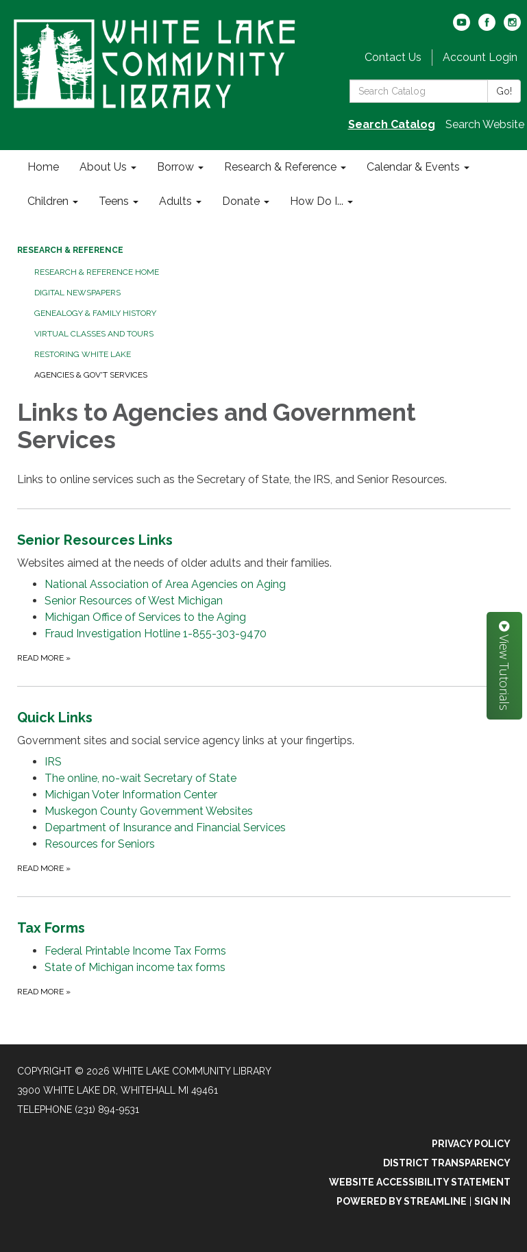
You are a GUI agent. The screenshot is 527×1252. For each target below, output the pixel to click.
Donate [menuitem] (241, 201)
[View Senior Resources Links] (264, 551)
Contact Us (393, 57)
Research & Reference (70, 250)
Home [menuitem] (43, 166)
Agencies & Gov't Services (90, 375)
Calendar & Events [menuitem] (413, 166)
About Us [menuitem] (103, 166)
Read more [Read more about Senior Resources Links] (44, 658)
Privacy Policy (471, 1143)
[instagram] (512, 27)
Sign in (492, 1201)
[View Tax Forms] (264, 928)
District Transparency (447, 1162)
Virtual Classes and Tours (94, 334)
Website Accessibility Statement (420, 1182)
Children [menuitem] (48, 201)
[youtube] (461, 27)
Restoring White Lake (82, 354)
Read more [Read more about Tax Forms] (44, 991)
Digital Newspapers (77, 292)
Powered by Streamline (401, 1201)
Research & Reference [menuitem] (280, 166)
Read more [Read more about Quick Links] (44, 868)
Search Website (484, 124)
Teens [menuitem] (114, 201)
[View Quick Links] (264, 728)
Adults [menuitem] (175, 201)
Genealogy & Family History (95, 313)
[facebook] (486, 27)
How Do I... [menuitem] (316, 201)
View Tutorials (504, 666)
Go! (504, 91)
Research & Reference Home (96, 272)
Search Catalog (391, 124)
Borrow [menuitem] (175, 166)
